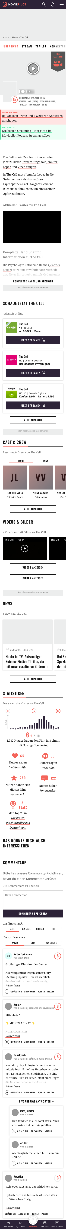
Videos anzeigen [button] (33, 567)
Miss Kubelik (29, 1079)
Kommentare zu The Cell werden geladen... (30, 885)
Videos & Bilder (18, 522)
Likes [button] (33, 924)
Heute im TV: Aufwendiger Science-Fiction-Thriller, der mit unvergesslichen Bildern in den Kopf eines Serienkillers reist (27, 661)
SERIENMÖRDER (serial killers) (31, 1119)
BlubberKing (27, 1095)
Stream (27, 46)
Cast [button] (21, 461)
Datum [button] (15, 924)
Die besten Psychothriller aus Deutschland (18, 822)
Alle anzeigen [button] (33, 420)
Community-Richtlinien (45, 873)
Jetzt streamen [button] (33, 340)
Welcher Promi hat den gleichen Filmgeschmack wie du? (32, 1090)
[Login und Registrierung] (52, 4)
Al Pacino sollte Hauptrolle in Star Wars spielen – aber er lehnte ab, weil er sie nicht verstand (26, 1204)
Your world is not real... (30, 1072)
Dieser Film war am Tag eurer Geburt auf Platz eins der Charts (31, 1105)
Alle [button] (12, 910)
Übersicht (11, 46)
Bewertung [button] (51, 924)
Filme (15, 37)
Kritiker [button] (40, 910)
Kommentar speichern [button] (32, 895)
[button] (9, 1224)
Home (6, 37)
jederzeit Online (13, 313)
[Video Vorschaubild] (25, 548)
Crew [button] (45, 461)
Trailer (41, 46)
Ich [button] (53, 910)
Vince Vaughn (27, 167)
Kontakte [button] (26, 910)
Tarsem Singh (31, 162)
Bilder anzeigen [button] (33, 578)
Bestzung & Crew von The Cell (22, 452)
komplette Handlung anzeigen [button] (33, 281)
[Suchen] (44, 4)
